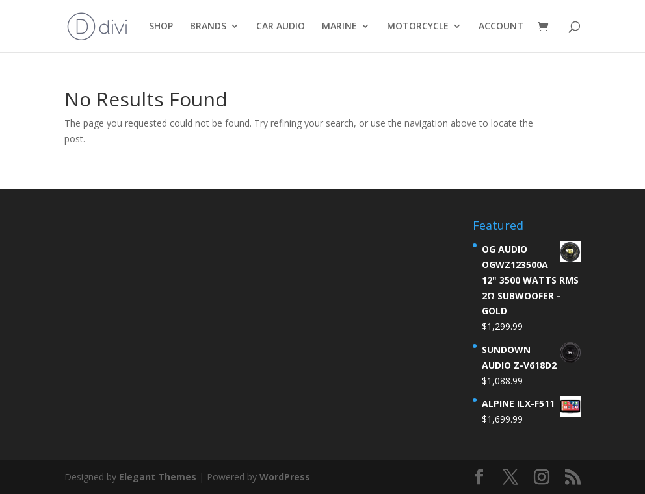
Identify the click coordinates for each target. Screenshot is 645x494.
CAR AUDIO (280, 26)
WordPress (284, 477)
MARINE (339, 26)
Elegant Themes (157, 477)
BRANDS (208, 26)
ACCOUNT (501, 26)
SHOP (161, 26)
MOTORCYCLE (418, 26)
